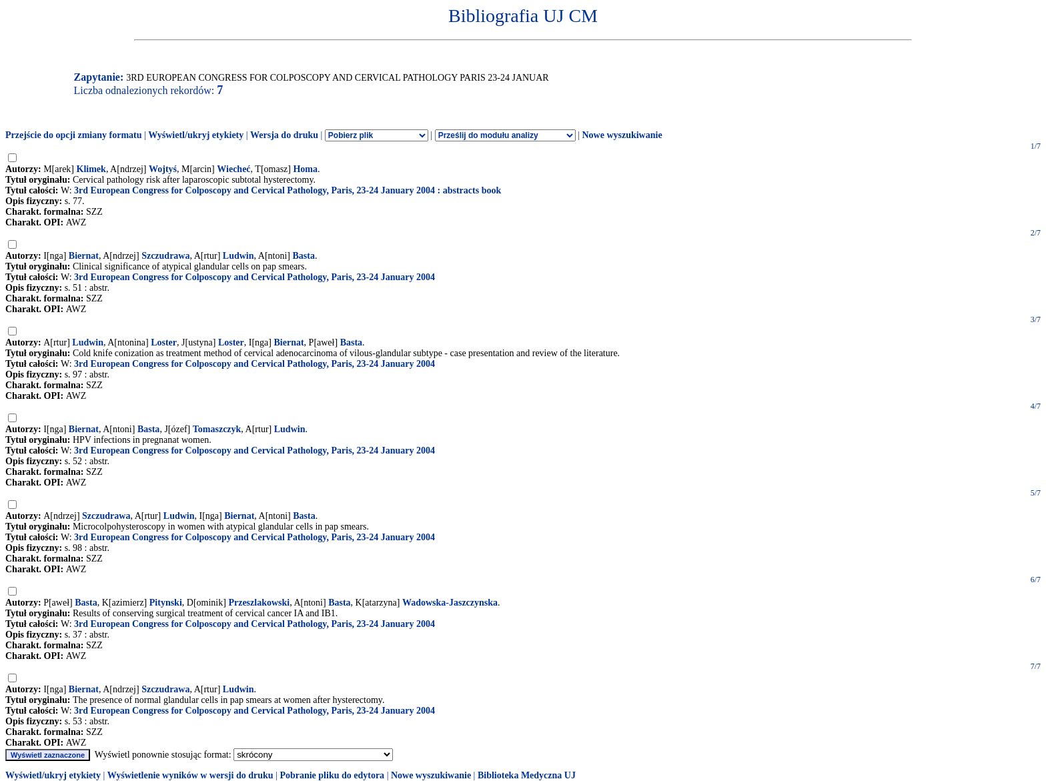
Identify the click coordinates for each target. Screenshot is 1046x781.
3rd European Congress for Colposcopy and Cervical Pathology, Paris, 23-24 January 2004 (254, 277)
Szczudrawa (165, 256)
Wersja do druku (284, 135)
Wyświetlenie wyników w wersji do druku (190, 775)
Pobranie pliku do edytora (332, 775)
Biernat (84, 256)
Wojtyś (163, 169)
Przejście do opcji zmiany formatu (73, 135)
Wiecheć (233, 169)
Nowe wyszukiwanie (622, 135)
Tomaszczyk (217, 429)
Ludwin (238, 256)
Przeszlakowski (259, 603)
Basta (304, 256)
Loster (164, 342)
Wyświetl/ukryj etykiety (195, 135)
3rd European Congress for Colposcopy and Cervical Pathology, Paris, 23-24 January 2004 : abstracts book (287, 190)
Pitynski (165, 603)
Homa (305, 169)
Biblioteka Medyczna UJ (527, 775)
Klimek (91, 169)
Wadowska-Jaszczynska (450, 603)
